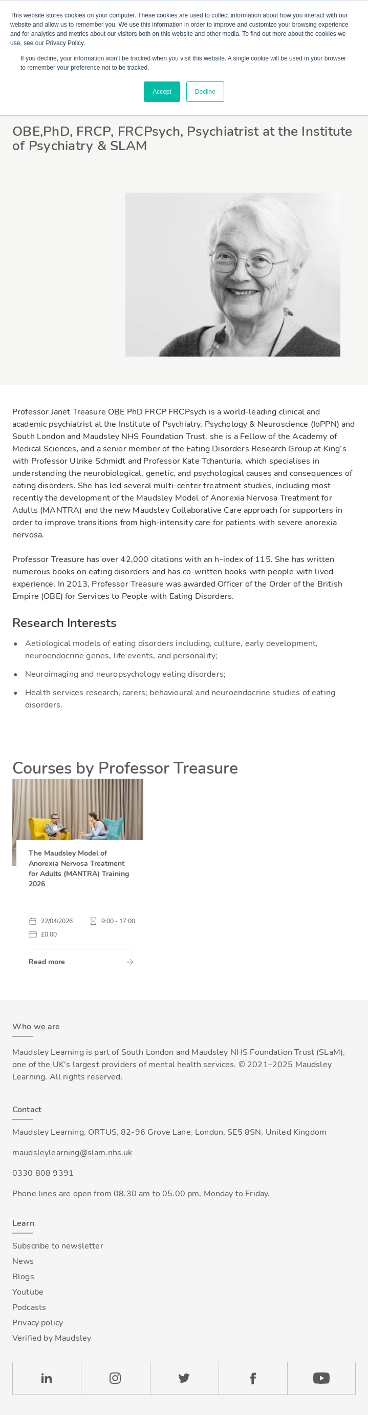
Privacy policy (37, 1322)
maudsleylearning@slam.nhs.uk (72, 1152)
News (23, 1261)
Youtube (28, 1292)
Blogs (23, 1276)
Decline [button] (205, 91)
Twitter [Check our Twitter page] (184, 1378)
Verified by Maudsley (51, 1338)
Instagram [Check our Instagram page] (115, 1378)
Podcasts (29, 1307)
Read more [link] (47, 962)
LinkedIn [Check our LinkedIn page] (46, 1378)
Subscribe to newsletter (57, 1246)
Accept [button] (162, 91)
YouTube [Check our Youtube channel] (321, 1378)
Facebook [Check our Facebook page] (253, 1378)
